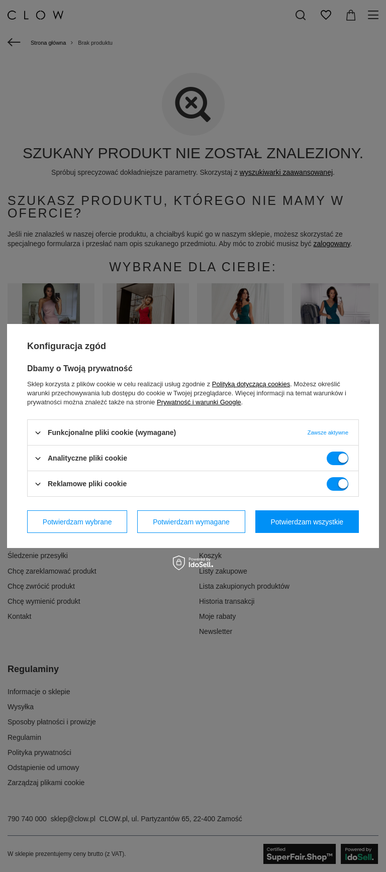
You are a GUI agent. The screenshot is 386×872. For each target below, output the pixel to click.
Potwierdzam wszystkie (306, 521)
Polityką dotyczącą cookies (251, 384)
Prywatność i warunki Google (199, 402)
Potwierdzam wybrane (77, 521)
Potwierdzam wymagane (191, 521)
